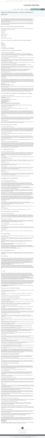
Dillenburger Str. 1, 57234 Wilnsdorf (19, 0)
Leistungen (18, 9)
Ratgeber (22, 9)
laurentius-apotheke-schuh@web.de (34, 0)
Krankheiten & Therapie (27, 9)
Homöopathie (33, 9)
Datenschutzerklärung (28, 437)
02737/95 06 (26, 0)
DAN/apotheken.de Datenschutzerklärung (7, 285)
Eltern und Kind (38, 9)
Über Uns (15, 9)
